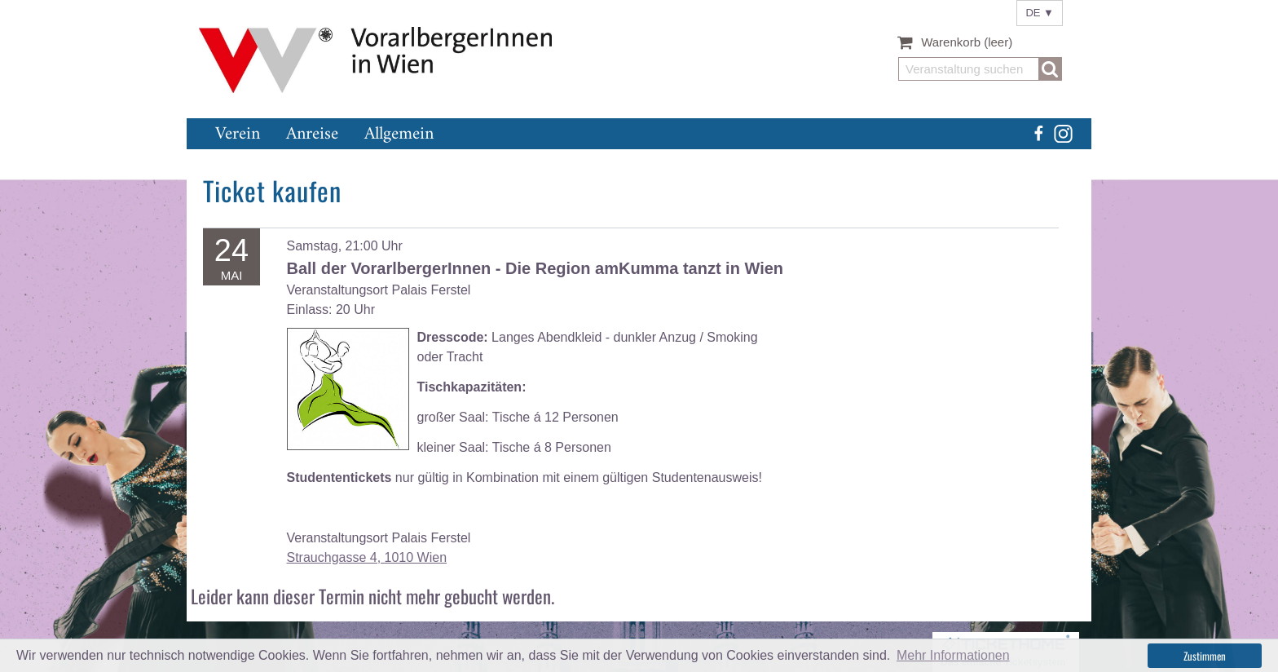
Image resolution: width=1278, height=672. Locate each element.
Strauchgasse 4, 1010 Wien (367, 557)
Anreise (312, 134)
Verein (237, 134)
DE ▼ (1039, 13)
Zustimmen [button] (1204, 656)
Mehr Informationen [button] (953, 655)
